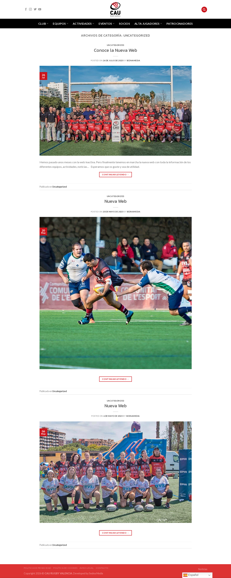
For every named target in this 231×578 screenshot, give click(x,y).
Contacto (102, 568)
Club (43, 23)
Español (190, 575)
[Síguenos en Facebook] (25, 9)
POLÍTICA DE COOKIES (65, 568)
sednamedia (133, 60)
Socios (124, 23)
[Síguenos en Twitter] (35, 9)
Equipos (60, 23)
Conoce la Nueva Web (115, 50)
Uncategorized (115, 45)
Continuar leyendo (115, 174)
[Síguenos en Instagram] (30, 9)
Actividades (83, 23)
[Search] (204, 9)
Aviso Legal (87, 568)
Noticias (202, 569)
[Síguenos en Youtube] (39, 9)
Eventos (106, 23)
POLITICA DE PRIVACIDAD (37, 568)
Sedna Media (96, 573)
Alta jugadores (148, 23)
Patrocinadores (179, 23)
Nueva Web (115, 201)
